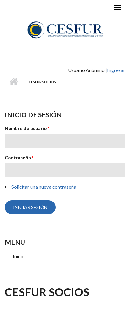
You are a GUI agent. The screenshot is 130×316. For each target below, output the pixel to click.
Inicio (13, 82)
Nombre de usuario (27, 128)
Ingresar (116, 70)
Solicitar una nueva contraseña (43, 187)
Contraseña (19, 157)
